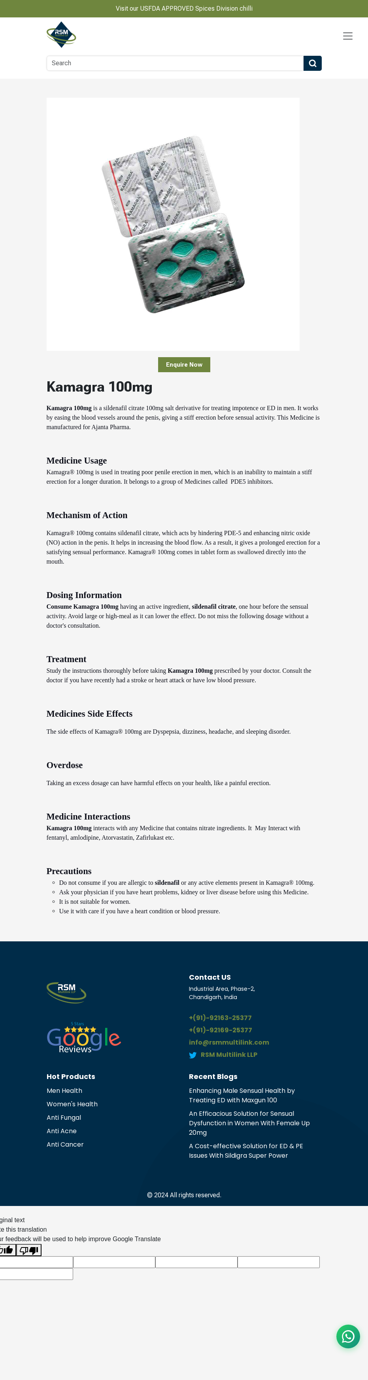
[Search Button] (313, 63)
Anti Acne (62, 1131)
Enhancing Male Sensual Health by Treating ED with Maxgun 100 (242, 1095)
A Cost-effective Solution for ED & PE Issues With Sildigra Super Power (246, 1150)
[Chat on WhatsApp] (348, 1336)
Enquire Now (184, 364)
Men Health (64, 1090)
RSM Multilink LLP (229, 1054)
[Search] (175, 63)
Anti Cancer (65, 1144)
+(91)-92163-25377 (220, 1017)
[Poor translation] (29, 1250)
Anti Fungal (64, 1117)
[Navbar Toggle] (348, 36)
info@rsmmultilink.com (229, 1042)
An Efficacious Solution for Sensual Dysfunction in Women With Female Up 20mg (249, 1123)
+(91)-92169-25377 (220, 1030)
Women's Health (72, 1104)
